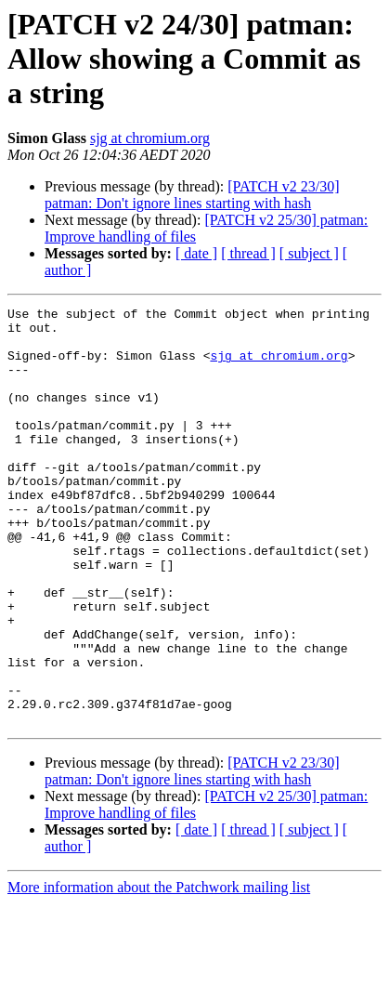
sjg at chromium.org (150, 138)
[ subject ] (309, 253)
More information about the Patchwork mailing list (158, 971)
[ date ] (196, 253)
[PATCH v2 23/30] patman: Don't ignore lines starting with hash (192, 194)
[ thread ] (248, 253)
